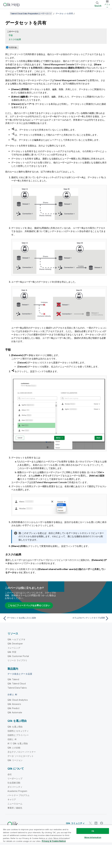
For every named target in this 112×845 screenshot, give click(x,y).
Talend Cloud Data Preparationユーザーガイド (31, 13)
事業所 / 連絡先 (15, 808)
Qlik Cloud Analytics (18, 700)
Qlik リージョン (15, 760)
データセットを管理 (64, 13)
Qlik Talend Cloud (17, 683)
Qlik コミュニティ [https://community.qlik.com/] (75, 823)
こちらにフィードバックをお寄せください (29, 605)
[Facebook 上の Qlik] (101, 823)
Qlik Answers (14, 704)
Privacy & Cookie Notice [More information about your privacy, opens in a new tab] (54, 841)
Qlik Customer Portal (18, 656)
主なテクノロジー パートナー (22, 752)
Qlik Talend (13, 679)
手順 (11, 35)
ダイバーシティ (15, 787)
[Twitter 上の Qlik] (90, 823)
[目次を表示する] (6, 13)
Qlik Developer (15, 643)
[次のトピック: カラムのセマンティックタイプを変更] (83, 618)
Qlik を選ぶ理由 (15, 726)
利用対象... (13, 47)
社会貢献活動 (14, 782)
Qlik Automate (15, 712)
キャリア (12, 799)
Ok (92, 831)
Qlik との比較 (14, 747)
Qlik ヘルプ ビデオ (16, 639)
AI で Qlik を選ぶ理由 (18, 743)
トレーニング (14, 647)
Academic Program (17, 791)
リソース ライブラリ (17, 660)
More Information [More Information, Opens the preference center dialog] (92, 837)
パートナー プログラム (18, 795)
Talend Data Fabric (17, 687)
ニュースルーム (15, 803)
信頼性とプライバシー (18, 735)
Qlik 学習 (12, 652)
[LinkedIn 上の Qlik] (96, 823)
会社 (10, 774)
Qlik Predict (13, 708)
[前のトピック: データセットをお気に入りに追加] (28, 618)
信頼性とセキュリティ (18, 731)
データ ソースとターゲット (21, 756)
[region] (56, 835)
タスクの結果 (15, 39)
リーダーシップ (15, 778)
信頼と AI (12, 739)
